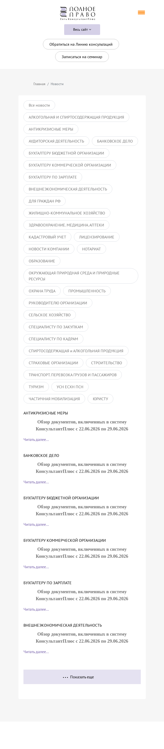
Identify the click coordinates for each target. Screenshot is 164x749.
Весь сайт (82, 29)
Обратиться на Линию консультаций (81, 44)
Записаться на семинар (82, 56)
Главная (39, 84)
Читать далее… (36, 439)
